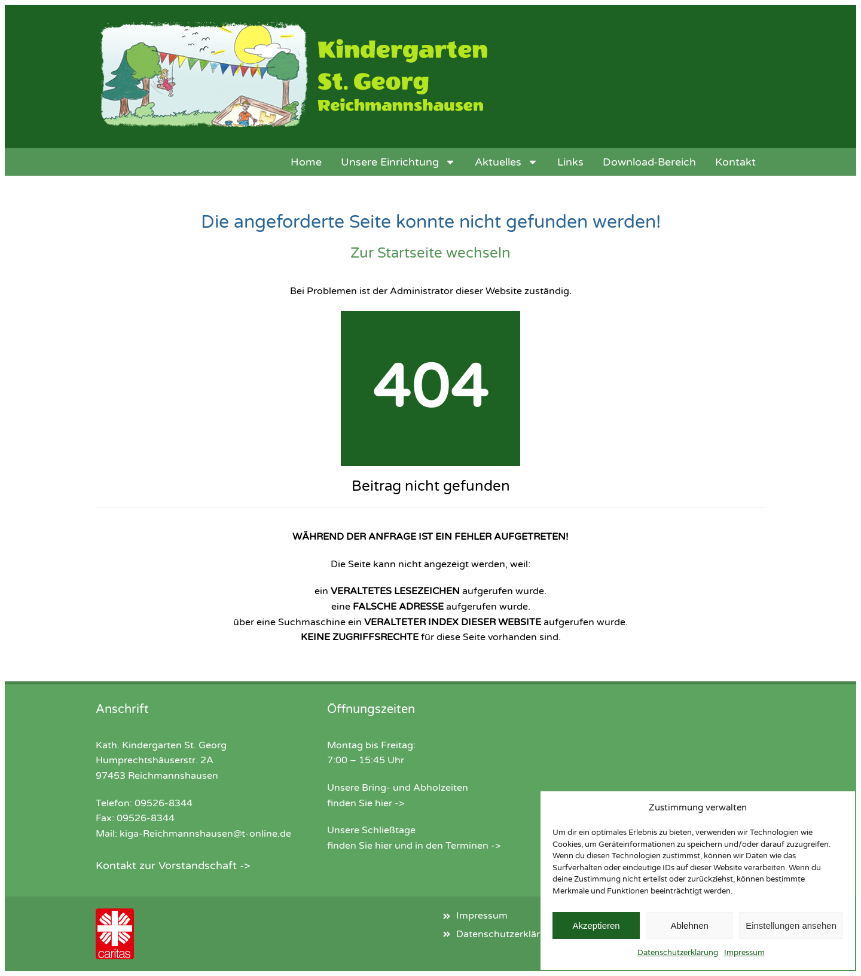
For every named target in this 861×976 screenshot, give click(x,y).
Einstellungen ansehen (791, 925)
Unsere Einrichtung (398, 162)
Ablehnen (689, 925)
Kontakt (735, 162)
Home (306, 162)
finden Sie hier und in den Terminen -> (413, 846)
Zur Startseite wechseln (430, 253)
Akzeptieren (595, 925)
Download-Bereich (649, 162)
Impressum (744, 952)
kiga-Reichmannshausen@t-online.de (205, 834)
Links (570, 162)
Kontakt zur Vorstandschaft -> (173, 865)
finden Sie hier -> (365, 803)
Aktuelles (506, 162)
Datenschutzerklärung (677, 952)
